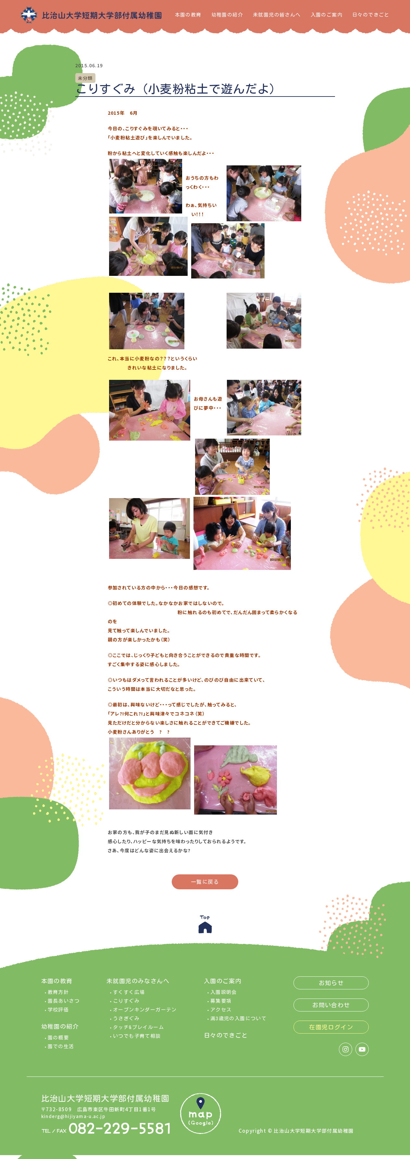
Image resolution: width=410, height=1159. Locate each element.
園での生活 (61, 1050)
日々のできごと (371, 14)
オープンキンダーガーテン (145, 1013)
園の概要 (58, 1041)
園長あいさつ (64, 1004)
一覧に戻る (205, 881)
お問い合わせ (331, 1009)
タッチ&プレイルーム (138, 1031)
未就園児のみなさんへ (137, 985)
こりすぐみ (126, 1004)
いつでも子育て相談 (137, 1039)
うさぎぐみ (126, 1022)
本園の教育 (188, 14)
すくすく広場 (129, 996)
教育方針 (58, 996)
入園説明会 (223, 996)
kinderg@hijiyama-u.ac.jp (76, 1119)
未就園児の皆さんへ (277, 14)
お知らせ (331, 987)
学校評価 (58, 1013)
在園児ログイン (331, 1031)
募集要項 (221, 1004)
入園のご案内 (326, 14)
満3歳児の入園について (238, 1022)
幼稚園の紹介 (227, 14)
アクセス (221, 1013)
